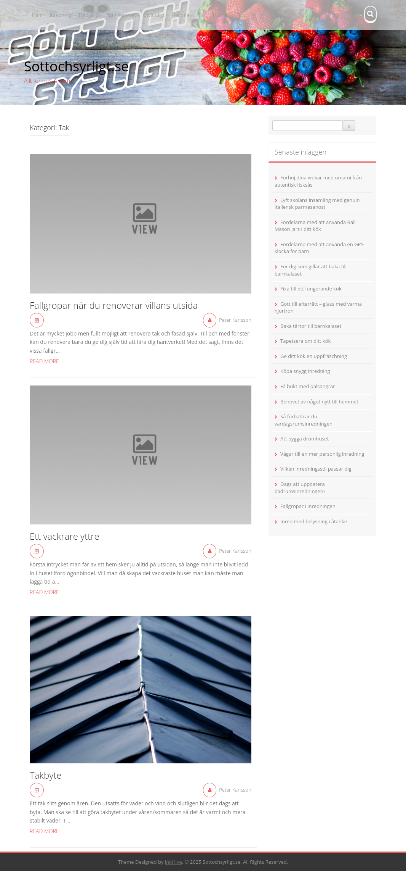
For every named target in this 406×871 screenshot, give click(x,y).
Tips (241, 14)
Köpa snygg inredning (305, 371)
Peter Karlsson (235, 319)
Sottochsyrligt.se (76, 66)
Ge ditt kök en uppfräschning (313, 356)
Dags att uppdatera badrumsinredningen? (300, 488)
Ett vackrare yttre (64, 536)
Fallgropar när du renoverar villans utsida (114, 305)
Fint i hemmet (120, 14)
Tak (202, 14)
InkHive (173, 861)
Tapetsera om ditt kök (305, 340)
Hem (37, 14)
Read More (44, 361)
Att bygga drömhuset (304, 438)
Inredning (60, 14)
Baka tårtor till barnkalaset (310, 326)
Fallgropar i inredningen (308, 506)
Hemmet (181, 14)
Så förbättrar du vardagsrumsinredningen (303, 420)
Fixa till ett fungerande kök (311, 288)
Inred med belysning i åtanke (313, 521)
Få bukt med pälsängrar (307, 386)
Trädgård (88, 14)
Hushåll (221, 14)
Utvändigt (154, 14)
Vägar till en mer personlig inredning (322, 453)
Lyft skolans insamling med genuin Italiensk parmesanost (317, 204)
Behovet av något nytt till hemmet (319, 401)
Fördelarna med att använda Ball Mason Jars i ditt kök (315, 226)
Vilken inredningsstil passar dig (316, 468)
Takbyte (45, 775)
